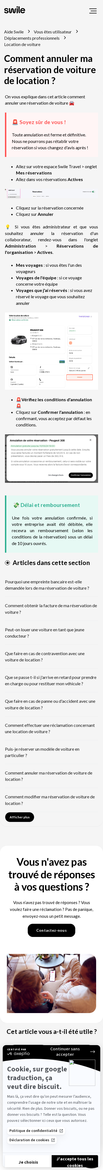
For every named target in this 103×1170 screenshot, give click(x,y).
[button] (93, 11)
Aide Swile (14, 31)
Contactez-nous (51, 930)
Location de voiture (22, 44)
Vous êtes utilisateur (53, 31)
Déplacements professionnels (32, 38)
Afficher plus (20, 817)
